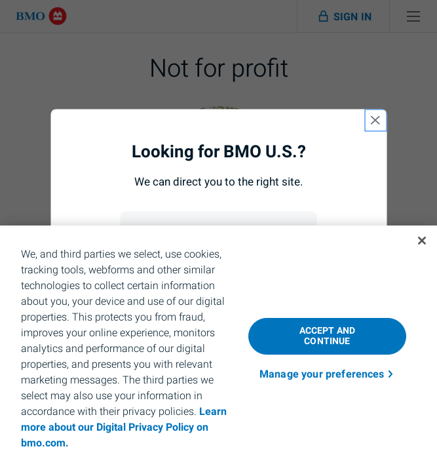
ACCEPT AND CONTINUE (327, 336)
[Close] (422, 240)
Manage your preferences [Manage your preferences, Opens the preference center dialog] (322, 374)
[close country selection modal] (375, 119)
